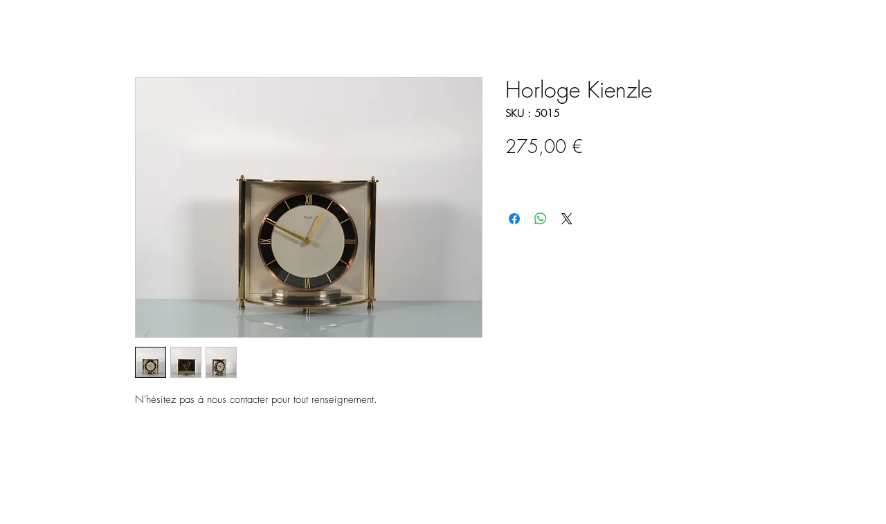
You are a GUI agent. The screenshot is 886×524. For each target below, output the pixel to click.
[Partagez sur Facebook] (514, 218)
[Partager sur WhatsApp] (540, 218)
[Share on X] (567, 218)
